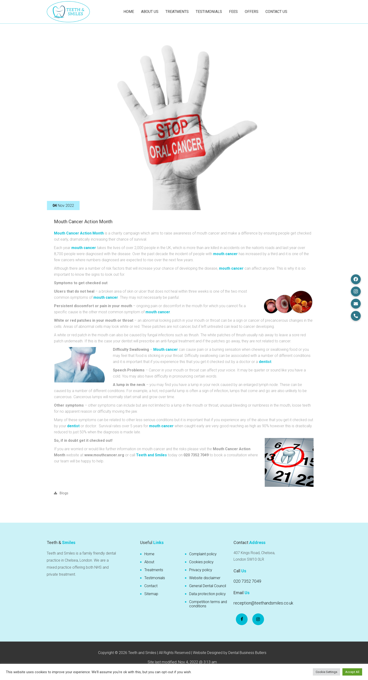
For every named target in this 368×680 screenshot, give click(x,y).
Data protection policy (207, 594)
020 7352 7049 (247, 581)
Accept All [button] (352, 672)
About (149, 562)
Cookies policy (201, 562)
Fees (233, 11)
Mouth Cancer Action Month (83, 221)
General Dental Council (207, 586)
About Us (149, 11)
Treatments (177, 11)
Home (128, 11)
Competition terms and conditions (208, 604)
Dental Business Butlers (247, 652)
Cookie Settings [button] (326, 672)
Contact (150, 586)
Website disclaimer (204, 578)
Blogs (64, 493)
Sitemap (151, 594)
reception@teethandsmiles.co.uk (263, 603)
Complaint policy (203, 554)
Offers (251, 11)
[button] (356, 279)
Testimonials (209, 11)
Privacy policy (200, 570)
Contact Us (276, 11)
